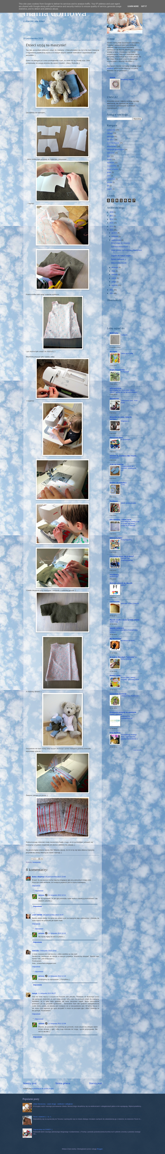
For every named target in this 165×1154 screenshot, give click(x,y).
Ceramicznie (114, 601)
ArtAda (112, 77)
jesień (109, 172)
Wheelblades (114, 458)
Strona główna (62, 1083)
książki (109, 189)
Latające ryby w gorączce (130, 696)
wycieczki (110, 163)
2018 (112, 212)
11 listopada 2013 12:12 (57, 933)
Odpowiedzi (39, 891)
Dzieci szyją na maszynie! (120, 243)
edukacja (110, 136)
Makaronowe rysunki (118, 263)
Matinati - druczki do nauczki (121, 583)
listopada (115, 236)
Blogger (100, 1149)
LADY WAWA (37, 915)
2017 (112, 216)
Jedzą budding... (127, 659)
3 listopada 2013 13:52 (48, 951)
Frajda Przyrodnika (117, 370)
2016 (112, 219)
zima (108, 176)
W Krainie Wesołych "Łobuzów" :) (123, 657)
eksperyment (112, 146)
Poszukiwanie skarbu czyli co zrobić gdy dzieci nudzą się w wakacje (130, 524)
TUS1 (123, 485)
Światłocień (114, 399)
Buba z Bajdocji (38, 877)
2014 (112, 226)
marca (114, 278)
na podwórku (112, 166)
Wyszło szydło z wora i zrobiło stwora (124, 620)
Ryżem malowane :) (118, 259)
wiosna (109, 182)
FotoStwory (114, 575)
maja (114, 271)
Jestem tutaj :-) (115, 622)
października (116, 240)
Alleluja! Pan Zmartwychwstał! (127, 559)
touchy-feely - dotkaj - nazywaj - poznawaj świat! (130, 678)
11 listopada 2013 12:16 (57, 976)
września (115, 267)
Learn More (133, 6)
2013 (112, 230)
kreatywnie (37, 862)
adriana (41, 895)
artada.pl (110, 68)
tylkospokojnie (115, 388)
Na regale (113, 351)
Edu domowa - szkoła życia (120, 519)
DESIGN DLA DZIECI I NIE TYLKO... (123, 456)
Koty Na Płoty (115, 733)
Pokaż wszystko (137, 750)
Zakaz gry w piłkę (127, 353)
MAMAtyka (114, 333)
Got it (144, 6)
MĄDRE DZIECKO (117, 628)
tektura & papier (116, 538)
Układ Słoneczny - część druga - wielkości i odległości (53, 1104)
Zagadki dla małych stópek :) (121, 256)
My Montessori (115, 639)
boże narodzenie (113, 143)
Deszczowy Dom (116, 438)
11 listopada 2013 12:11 (57, 895)
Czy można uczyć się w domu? (122, 556)
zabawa (110, 133)
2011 (112, 293)
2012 (112, 290)
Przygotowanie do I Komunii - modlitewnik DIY (128, 468)
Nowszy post (29, 1083)
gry (108, 186)
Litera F (123, 585)
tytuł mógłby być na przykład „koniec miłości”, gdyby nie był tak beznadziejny (123, 391)
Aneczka (35, 951)
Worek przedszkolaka (128, 503)
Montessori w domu (128, 641)
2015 (112, 223)
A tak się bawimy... (117, 464)
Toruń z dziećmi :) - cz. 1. (42, 1117)
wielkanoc (110, 153)
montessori (111, 179)
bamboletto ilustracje (118, 694)
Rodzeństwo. (114, 577)
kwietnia (115, 274)
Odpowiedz (36, 886)
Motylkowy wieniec (127, 79)
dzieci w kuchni (112, 169)
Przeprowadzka (126, 540)
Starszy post (95, 1083)
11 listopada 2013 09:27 (47, 993)
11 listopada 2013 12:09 (57, 1023)
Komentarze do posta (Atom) (43, 1089)
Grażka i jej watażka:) (118, 483)
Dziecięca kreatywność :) (120, 247)
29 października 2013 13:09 (55, 877)
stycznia (115, 285)
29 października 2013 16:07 (53, 915)
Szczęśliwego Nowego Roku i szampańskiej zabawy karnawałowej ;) (129, 737)
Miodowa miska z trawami (130, 603)
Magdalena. (125, 421)
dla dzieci (110, 140)
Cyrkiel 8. (124, 335)
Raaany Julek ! (115, 675)
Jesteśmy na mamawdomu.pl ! (127, 717)
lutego (114, 282)
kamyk (34, 993)
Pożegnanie (125, 372)
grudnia (115, 233)
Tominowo (114, 501)
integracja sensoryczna (115, 149)
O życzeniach (125, 439)
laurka (109, 159)
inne (108, 156)
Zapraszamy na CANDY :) (42, 1129)
